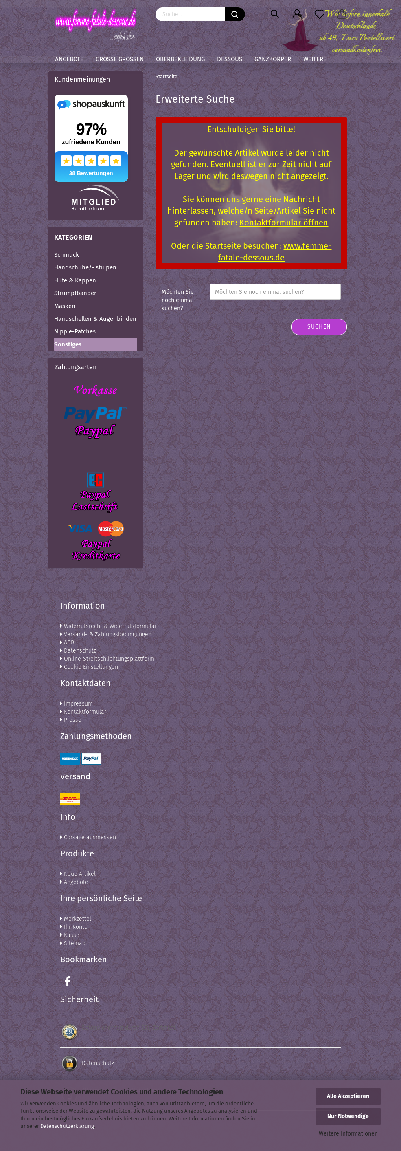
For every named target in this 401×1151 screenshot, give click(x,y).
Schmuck (66, 254)
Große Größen (120, 59)
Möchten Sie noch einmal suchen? (178, 300)
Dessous (229, 59)
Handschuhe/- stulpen (85, 267)
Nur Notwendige (348, 1116)
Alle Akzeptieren (348, 1096)
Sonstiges (67, 344)
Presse (70, 720)
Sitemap (72, 943)
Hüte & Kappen (75, 280)
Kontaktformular (83, 711)
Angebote (69, 59)
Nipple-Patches (75, 331)
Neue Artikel (78, 874)
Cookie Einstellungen (89, 667)
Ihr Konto (74, 927)
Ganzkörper (272, 59)
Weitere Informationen (348, 1133)
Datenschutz (78, 650)
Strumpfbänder (75, 293)
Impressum (76, 703)
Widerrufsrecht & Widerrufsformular (108, 626)
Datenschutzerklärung (67, 1126)
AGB (67, 642)
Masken (64, 306)
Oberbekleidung (180, 59)
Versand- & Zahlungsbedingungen (105, 634)
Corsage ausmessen (88, 837)
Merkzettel (75, 918)
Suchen (319, 326)
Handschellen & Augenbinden (95, 318)
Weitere (314, 59)
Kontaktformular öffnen (283, 222)
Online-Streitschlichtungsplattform (107, 658)
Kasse (69, 935)
